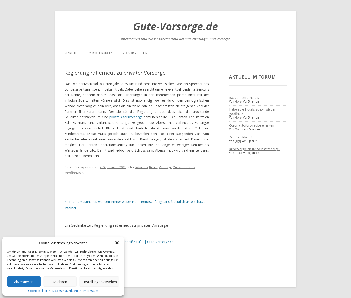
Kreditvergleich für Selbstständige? (254, 149)
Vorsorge (165, 167)
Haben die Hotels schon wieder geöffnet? (252, 111)
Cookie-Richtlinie (39, 291)
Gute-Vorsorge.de (175, 26)
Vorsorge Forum (135, 53)
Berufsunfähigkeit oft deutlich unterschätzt (175, 201)
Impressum (90, 291)
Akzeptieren (23, 281)
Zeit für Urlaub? (240, 137)
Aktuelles (141, 167)
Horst (238, 101)
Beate (238, 153)
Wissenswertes (184, 167)
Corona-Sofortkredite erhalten (251, 125)
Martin (239, 129)
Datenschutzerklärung (66, 291)
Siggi (238, 141)
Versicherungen (101, 53)
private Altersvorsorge (126, 117)
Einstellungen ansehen (99, 281)
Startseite (72, 53)
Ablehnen (60, 281)
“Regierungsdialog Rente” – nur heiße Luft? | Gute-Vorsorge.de (127, 242)
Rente (153, 167)
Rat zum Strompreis (244, 97)
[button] (117, 242)
